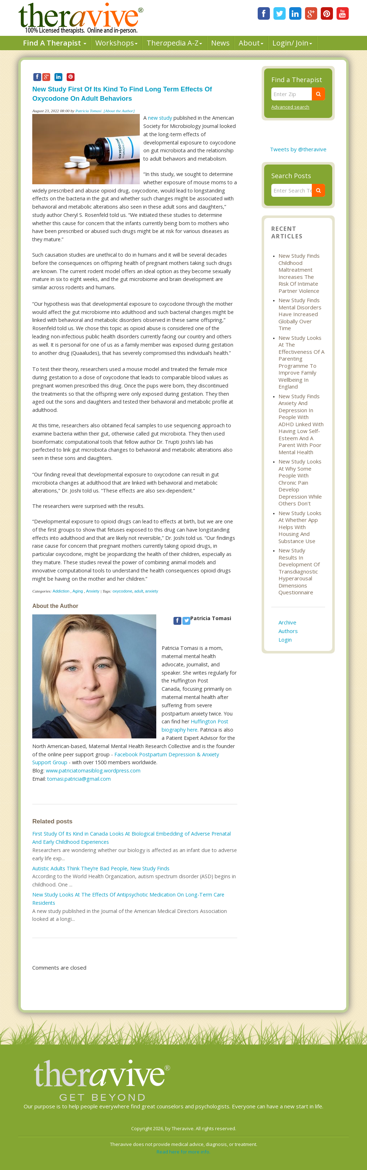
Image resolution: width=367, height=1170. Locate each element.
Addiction (61, 591)
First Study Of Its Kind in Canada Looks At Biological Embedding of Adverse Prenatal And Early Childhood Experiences (131, 837)
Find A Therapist (54, 43)
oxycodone (122, 591)
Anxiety (92, 591)
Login (285, 639)
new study (160, 117)
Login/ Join (292, 43)
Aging (77, 591)
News (220, 43)
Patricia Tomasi (88, 111)
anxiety (151, 591)
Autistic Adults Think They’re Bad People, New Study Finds (101, 868)
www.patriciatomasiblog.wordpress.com (93, 770)
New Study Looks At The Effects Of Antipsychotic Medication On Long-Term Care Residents (128, 898)
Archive (287, 622)
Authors (288, 630)
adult (138, 591)
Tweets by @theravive (298, 149)
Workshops (116, 43)
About (251, 43)
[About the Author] (119, 111)
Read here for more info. (183, 1151)
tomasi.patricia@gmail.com (79, 778)
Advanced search (290, 107)
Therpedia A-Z (174, 43)
